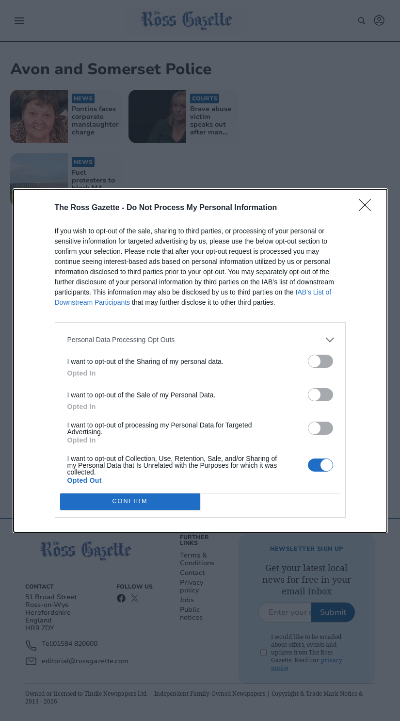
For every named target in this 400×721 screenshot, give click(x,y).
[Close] (368, 208)
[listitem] (200, 340)
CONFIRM (130, 501)
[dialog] (200, 360)
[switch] (320, 361)
